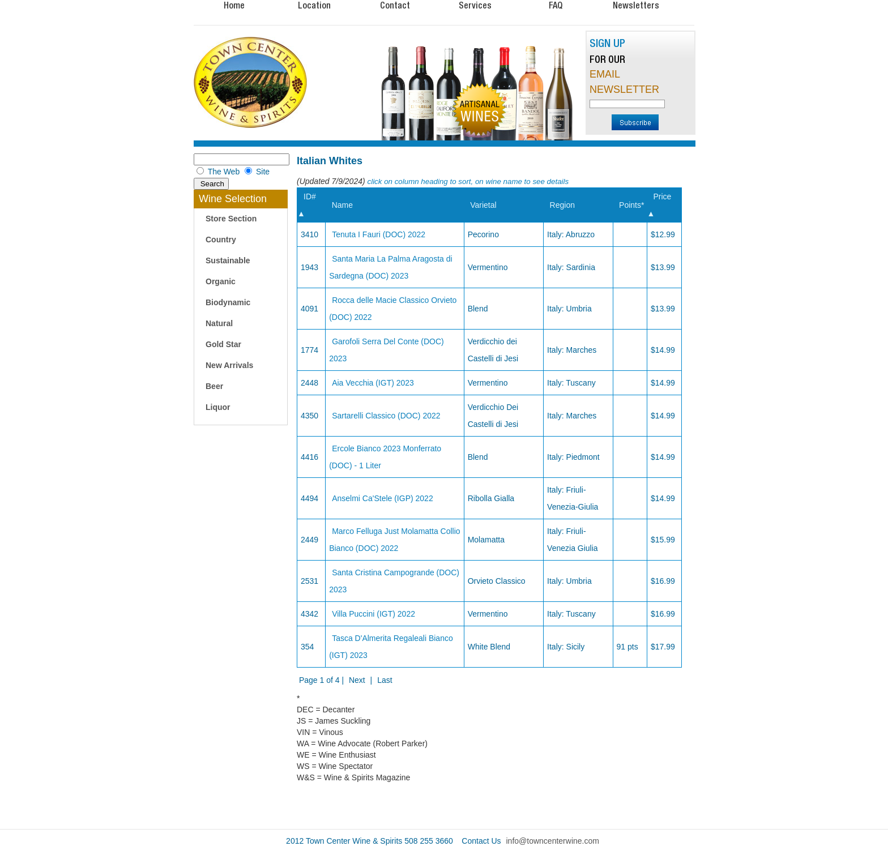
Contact (395, 5)
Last (384, 680)
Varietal (483, 205)
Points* (631, 205)
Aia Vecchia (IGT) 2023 (373, 382)
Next (357, 680)
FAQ (555, 5)
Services (475, 5)
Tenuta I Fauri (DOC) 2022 (378, 234)
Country (221, 239)
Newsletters (636, 5)
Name (342, 205)
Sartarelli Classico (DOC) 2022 (386, 415)
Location (314, 5)
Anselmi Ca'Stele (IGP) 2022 (382, 498)
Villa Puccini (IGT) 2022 (373, 613)
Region (562, 205)
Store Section (231, 218)
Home (234, 5)
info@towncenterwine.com (552, 840)
